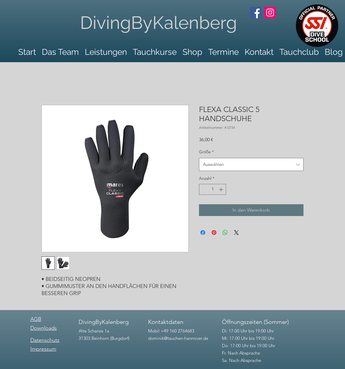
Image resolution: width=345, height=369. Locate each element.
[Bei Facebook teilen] (202, 232)
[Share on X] (236, 232)
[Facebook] (255, 12)
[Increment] (221, 189)
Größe (206, 151)
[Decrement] (203, 189)
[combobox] (251, 164)
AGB (35, 319)
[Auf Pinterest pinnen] (214, 232)
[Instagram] (270, 12)
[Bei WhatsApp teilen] (225, 232)
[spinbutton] (212, 189)
